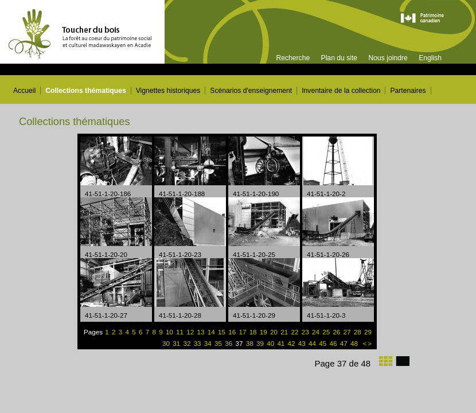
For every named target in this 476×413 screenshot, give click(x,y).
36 (229, 343)
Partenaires (408, 91)
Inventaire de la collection (341, 91)
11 (180, 332)
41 (281, 343)
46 (333, 343)
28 (358, 332)
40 (271, 343)
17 (243, 332)
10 (170, 332)
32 (187, 343)
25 (326, 332)
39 (261, 343)
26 (337, 332)
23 (306, 332)
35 (219, 343)
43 (302, 343)
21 (285, 332)
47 (344, 343)
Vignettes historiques (168, 91)
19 (264, 332)
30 (166, 343)
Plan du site (339, 58)
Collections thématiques (85, 91)
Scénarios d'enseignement (251, 91)
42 (292, 343)
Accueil (24, 91)
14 (212, 332)
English (430, 58)
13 (201, 332)
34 (208, 343)
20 (274, 332)
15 (222, 332)
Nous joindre (387, 58)
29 (368, 332)
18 (254, 332)
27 (348, 332)
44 (313, 343)
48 (355, 343)
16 (232, 332)
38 (249, 343)
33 (198, 343)
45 (323, 343)
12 (191, 332)
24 (316, 332)
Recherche (293, 58)
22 (296, 332)
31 (177, 343)
